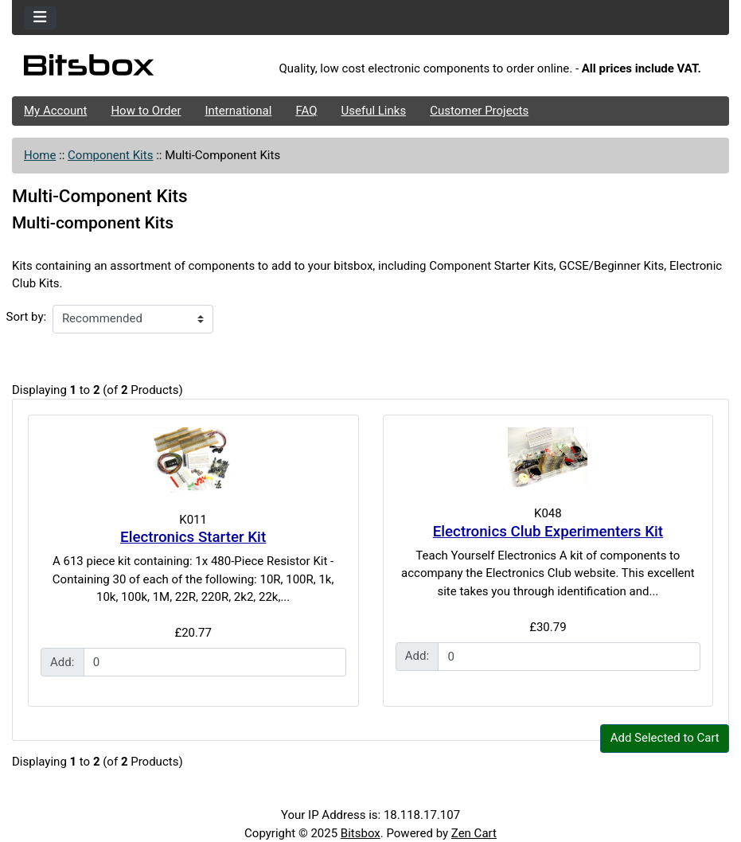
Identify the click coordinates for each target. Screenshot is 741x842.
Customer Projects (479, 110)
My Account (55, 110)
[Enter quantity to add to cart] (215, 662)
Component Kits (110, 155)
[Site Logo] (131, 69)
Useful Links (374, 110)
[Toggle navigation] (40, 17)
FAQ (306, 110)
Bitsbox (360, 833)
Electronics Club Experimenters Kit (548, 531)
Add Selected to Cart (665, 738)
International (238, 110)
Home (40, 155)
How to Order (146, 110)
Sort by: (26, 317)
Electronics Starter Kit (193, 537)
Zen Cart (474, 833)
